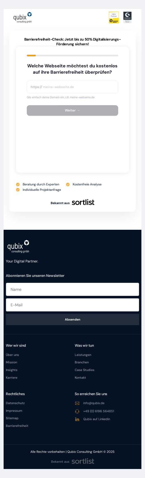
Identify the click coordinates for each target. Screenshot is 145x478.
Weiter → (72, 110)
